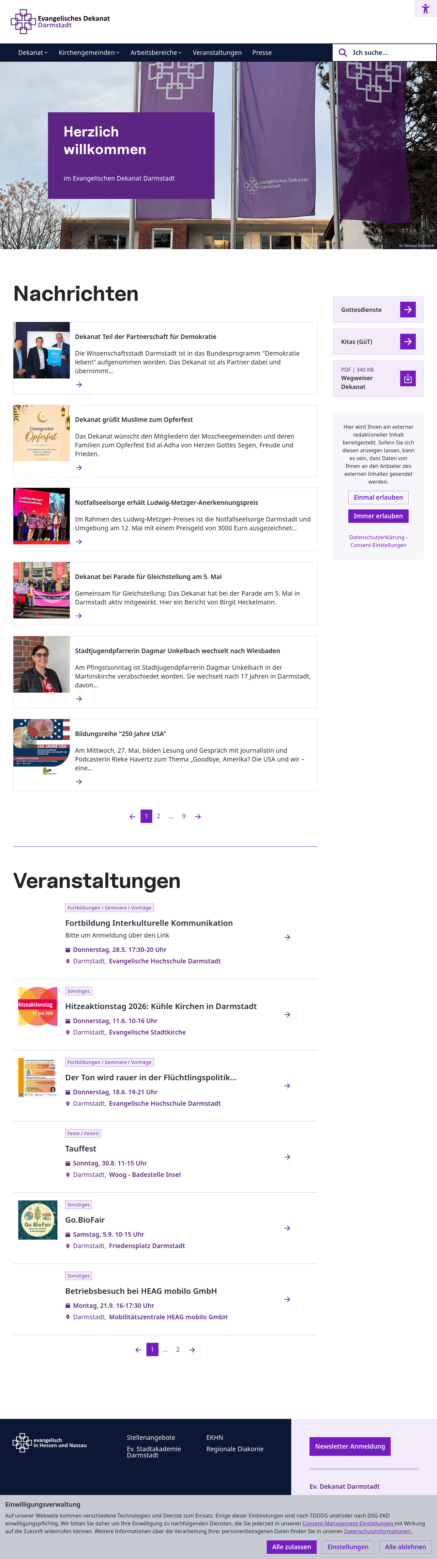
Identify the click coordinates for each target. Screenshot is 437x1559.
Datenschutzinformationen (378, 1531)
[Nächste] (198, 816)
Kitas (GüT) (356, 342)
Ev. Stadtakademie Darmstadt (154, 1452)
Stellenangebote (151, 1437)
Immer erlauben (378, 516)
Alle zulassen (291, 1547)
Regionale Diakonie (235, 1449)
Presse (262, 52)
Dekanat (30, 52)
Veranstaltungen (217, 52)
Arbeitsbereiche (153, 52)
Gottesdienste (361, 309)
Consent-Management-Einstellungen (349, 1523)
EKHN (214, 1437)
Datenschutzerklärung (376, 537)
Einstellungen (348, 1547)
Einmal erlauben (378, 497)
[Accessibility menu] (425, 8)
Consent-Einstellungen (378, 545)
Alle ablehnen (405, 1547)
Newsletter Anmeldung (350, 1446)
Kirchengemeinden (87, 52)
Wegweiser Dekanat (357, 382)
